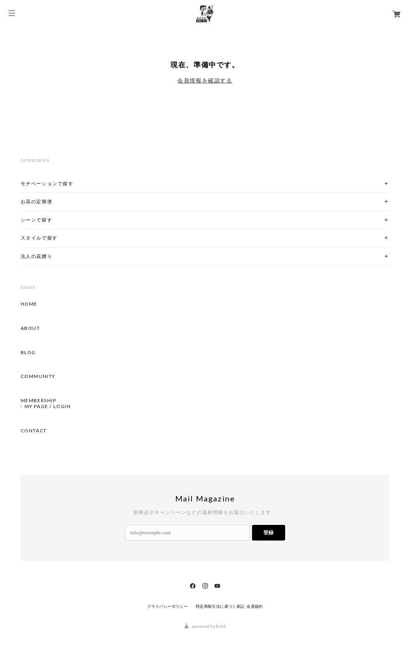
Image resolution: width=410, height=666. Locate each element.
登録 (268, 532)
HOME (29, 304)
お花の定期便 (37, 201)
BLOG (28, 352)
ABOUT (30, 328)
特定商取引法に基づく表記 (220, 606)
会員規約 (255, 606)
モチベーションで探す (47, 183)
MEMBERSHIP (39, 400)
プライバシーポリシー (167, 606)
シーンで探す (37, 220)
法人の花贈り (37, 256)
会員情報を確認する (204, 81)
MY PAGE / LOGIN (48, 406)
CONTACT (34, 430)
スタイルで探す (39, 238)
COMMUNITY (38, 376)
